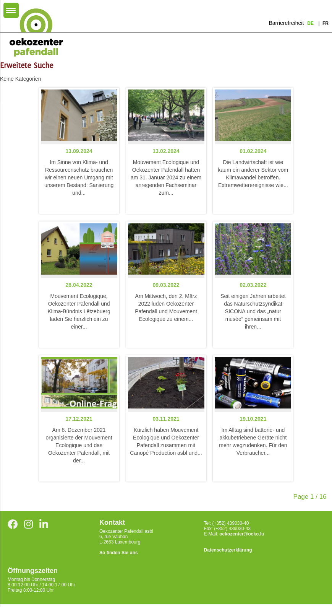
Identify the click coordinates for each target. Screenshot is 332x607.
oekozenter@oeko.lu (241, 534)
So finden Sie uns (118, 552)
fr (325, 23)
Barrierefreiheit (286, 23)
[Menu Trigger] (11, 10)
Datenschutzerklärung (228, 550)
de (311, 23)
